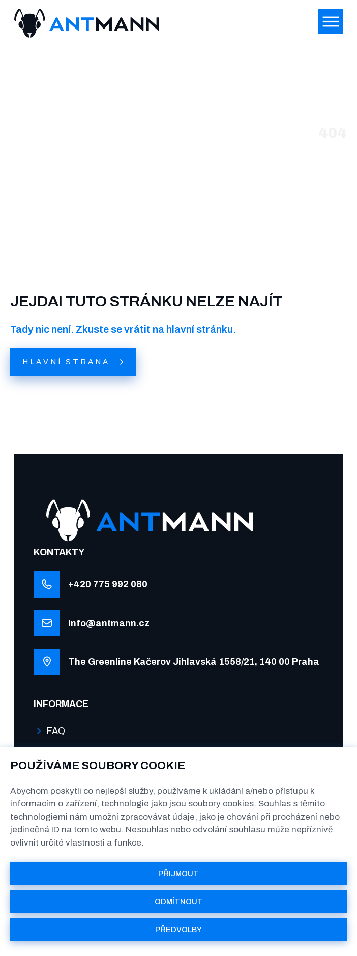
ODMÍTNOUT (179, 901)
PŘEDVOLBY (178, 929)
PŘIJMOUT (178, 873)
